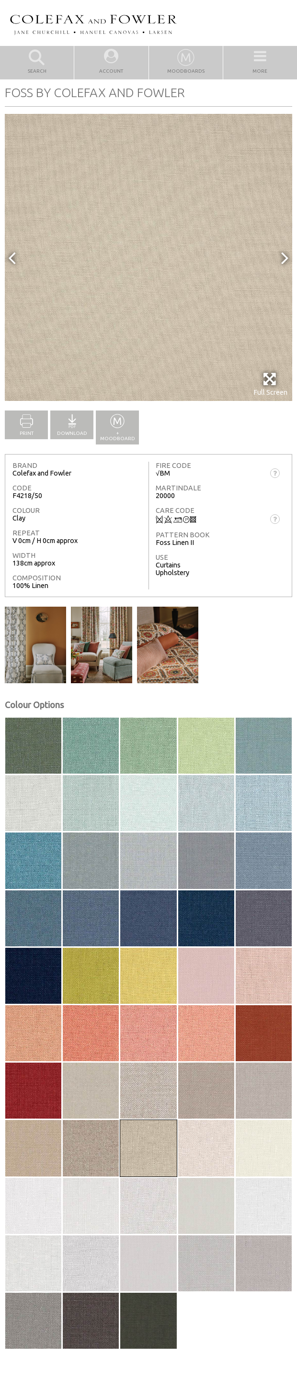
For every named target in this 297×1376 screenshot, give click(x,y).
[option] (148, 257)
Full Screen (270, 384)
